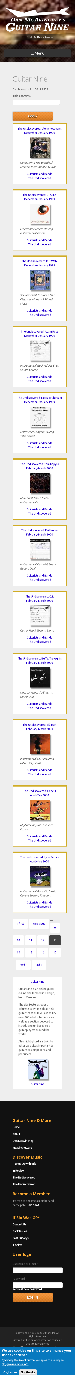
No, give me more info (15, 1370)
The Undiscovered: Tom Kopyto (39, 464)
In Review (18, 1170)
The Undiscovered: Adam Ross (39, 331)
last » (39, 964)
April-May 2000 (39, 795)
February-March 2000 (39, 468)
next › (23, 964)
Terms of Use (42, 1351)
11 (30, 940)
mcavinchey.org (22, 1147)
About (16, 1134)
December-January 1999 (39, 132)
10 (18, 940)
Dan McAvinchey (23, 1140)
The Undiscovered (39, 178)
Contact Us (19, 1224)
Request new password (27, 1289)
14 (18, 952)
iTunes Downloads (24, 1163)
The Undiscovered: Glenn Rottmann (40, 128)
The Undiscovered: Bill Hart (39, 724)
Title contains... (22, 96)
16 (42, 952)
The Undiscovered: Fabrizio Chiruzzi (39, 397)
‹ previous (39, 923)
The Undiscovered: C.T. (39, 596)
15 (30, 952)
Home (16, 1127)
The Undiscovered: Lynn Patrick (39, 857)
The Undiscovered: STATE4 (39, 194)
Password (20, 1278)
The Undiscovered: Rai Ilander (39, 530)
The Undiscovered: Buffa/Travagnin (39, 658)
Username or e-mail (26, 1263)
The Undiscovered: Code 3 (39, 791)
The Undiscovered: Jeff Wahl (39, 261)
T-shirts (17, 1245)
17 (55, 952)
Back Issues (20, 1231)
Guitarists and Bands (39, 174)
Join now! (33, 1205)
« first (20, 923)
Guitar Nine (37, 981)
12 (42, 940)
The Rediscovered (24, 1177)
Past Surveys (21, 1238)
